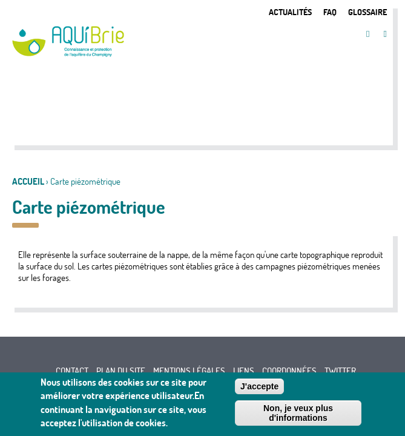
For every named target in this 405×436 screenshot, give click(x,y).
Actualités (290, 12)
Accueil (28, 181)
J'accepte (259, 389)
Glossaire (367, 12)
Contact (72, 371)
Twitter (340, 371)
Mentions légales (189, 371)
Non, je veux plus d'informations (298, 415)
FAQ (330, 12)
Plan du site (120, 371)
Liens (243, 371)
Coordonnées (289, 371)
